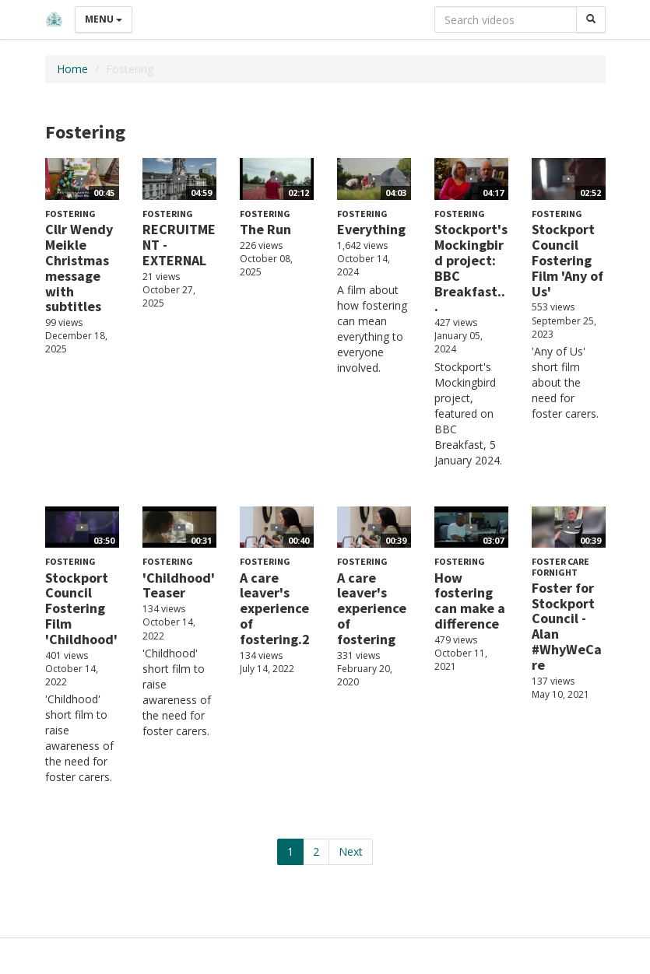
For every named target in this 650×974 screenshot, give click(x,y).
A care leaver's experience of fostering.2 (275, 608)
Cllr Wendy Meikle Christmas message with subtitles (79, 267)
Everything (371, 229)
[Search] (591, 19)
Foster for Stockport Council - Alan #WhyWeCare (567, 626)
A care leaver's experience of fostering (371, 608)
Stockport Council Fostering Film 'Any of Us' (567, 260)
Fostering (70, 213)
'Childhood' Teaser (178, 585)
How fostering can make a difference (469, 600)
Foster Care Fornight (560, 566)
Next (351, 851)
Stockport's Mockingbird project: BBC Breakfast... (471, 267)
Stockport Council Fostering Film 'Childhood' (81, 608)
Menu (103, 19)
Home (72, 68)
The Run (265, 229)
